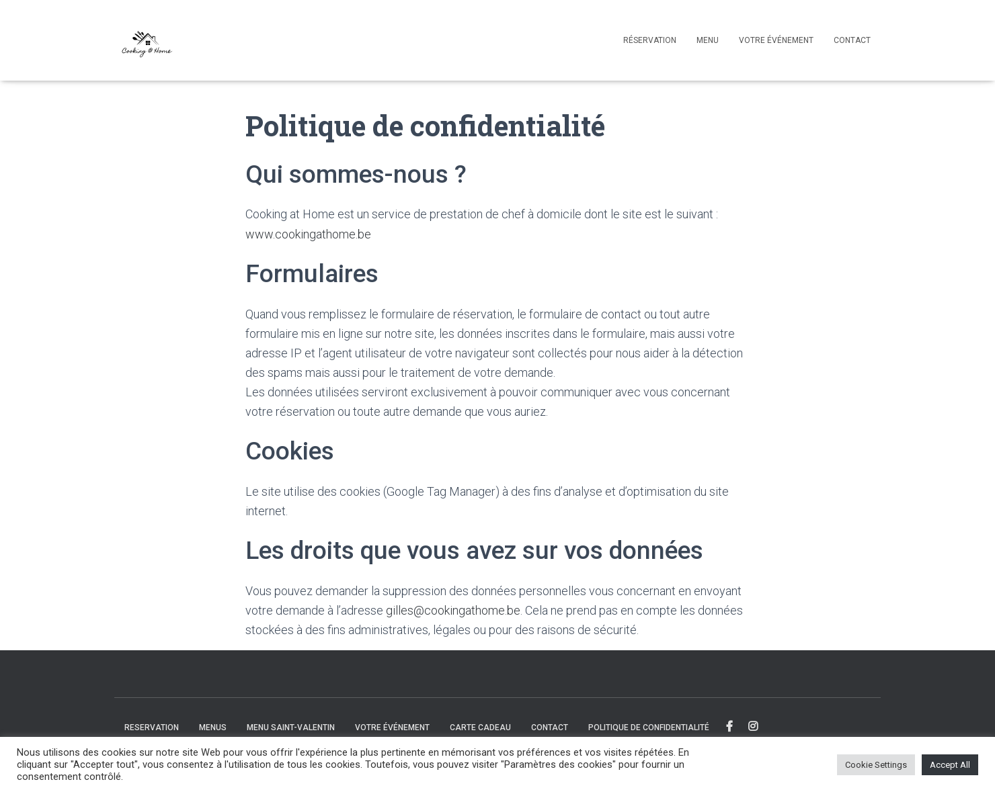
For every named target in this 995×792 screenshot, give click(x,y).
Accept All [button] (950, 765)
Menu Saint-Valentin (291, 727)
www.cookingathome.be (308, 234)
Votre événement (776, 40)
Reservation (151, 727)
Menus (213, 727)
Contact (852, 40)
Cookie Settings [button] (876, 765)
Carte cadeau (480, 727)
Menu (707, 40)
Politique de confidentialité (648, 727)
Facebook (730, 726)
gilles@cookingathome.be (453, 610)
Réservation (649, 40)
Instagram (754, 726)
